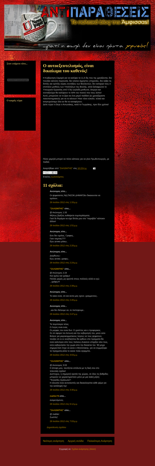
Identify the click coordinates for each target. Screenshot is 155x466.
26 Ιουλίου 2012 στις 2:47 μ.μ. (64, 314)
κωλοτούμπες (57, 177)
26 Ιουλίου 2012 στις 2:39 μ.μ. (64, 286)
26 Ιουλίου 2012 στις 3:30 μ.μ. (64, 390)
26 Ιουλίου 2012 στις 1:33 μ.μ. (64, 202)
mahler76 (54, 396)
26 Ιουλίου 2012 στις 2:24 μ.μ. (64, 262)
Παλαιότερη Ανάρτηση (99, 441)
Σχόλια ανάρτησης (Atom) (84, 449)
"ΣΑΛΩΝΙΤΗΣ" (57, 208)
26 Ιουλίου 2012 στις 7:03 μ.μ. (64, 421)
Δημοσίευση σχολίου (56, 427)
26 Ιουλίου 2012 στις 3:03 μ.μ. (64, 355)
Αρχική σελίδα (76, 441)
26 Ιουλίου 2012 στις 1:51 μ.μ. (64, 225)
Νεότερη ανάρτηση (53, 441)
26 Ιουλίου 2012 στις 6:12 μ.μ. (64, 404)
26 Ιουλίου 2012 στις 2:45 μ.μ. (64, 300)
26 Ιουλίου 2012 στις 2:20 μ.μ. (64, 245)
